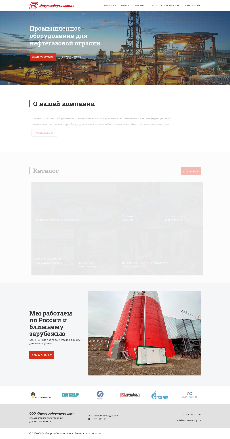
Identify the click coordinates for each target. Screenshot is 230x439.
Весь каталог (190, 171)
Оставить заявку (71, 56)
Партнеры (139, 5)
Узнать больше (45, 133)
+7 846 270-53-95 (170, 5)
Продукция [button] (125, 5)
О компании (110, 5)
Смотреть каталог (43, 57)
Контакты (152, 5)
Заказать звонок (192, 5)
